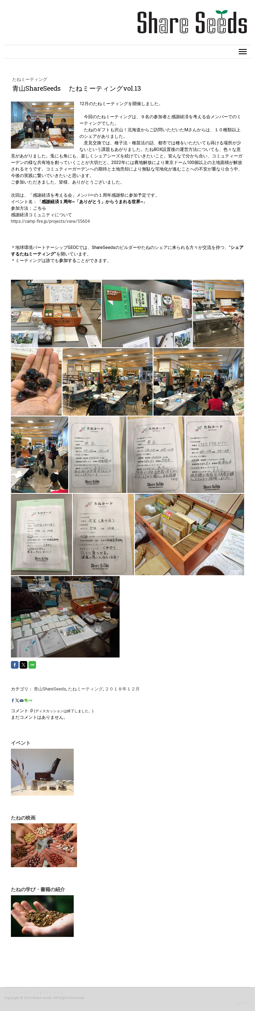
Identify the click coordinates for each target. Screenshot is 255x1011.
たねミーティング (29, 79)
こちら (39, 208)
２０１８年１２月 (122, 689)
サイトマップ (52, 993)
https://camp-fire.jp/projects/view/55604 (50, 221)
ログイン (244, 1003)
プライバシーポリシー (22, 993)
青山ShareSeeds (50, 689)
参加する (67, 260)
